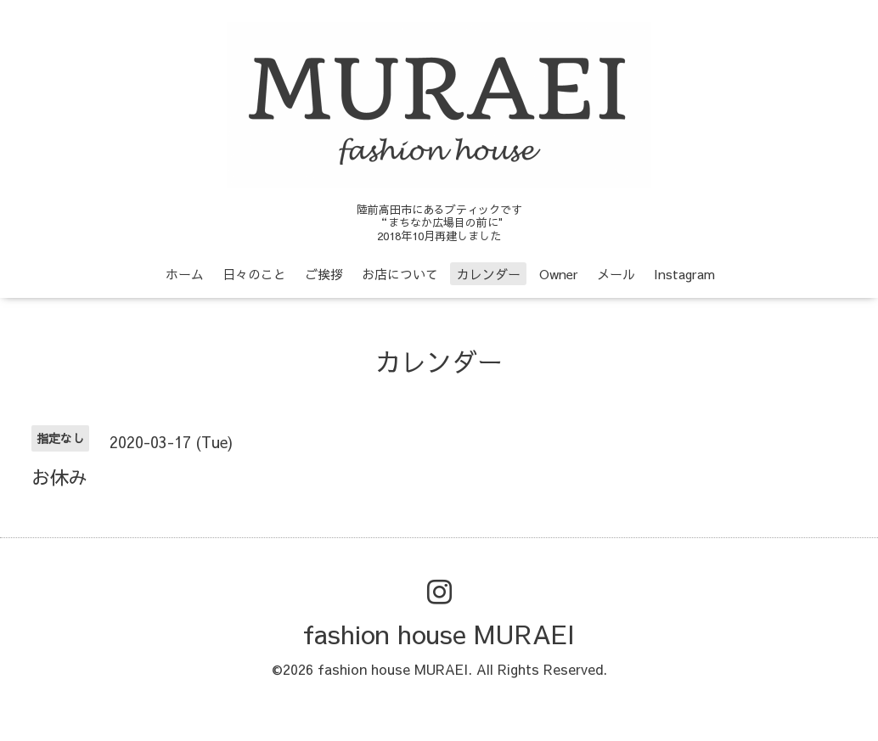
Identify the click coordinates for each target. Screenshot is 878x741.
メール (616, 274)
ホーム (185, 274)
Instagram (684, 274)
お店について (400, 274)
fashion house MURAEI (439, 633)
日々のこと (254, 274)
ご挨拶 (324, 274)
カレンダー (489, 274)
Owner (558, 274)
